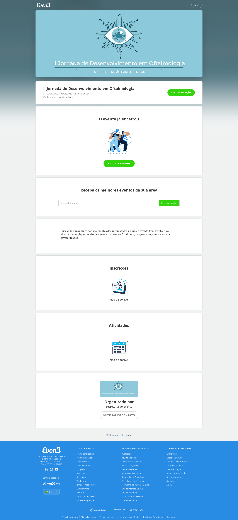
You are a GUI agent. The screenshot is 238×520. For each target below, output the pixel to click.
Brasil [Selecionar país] (51, 491)
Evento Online (82, 461)
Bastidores (172, 517)
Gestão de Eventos (130, 469)
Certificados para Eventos (133, 496)
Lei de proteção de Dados (128, 517)
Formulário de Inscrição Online (135, 485)
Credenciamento (129, 500)
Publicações (127, 454)
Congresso (81, 469)
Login (196, 5)
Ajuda (169, 485)
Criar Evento (172, 454)
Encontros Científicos (85, 496)
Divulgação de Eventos (132, 461)
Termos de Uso (107, 517)
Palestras (80, 492)
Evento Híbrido (83, 465)
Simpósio (80, 473)
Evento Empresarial (85, 454)
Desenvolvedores (174, 477)
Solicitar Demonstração (177, 461)
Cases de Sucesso (175, 458)
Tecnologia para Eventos (133, 481)
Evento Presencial (84, 458)
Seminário (81, 477)
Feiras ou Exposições (85, 500)
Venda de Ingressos (130, 465)
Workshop (81, 481)
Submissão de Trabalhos (133, 477)
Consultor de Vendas (176, 465)
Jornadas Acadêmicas (85, 485)
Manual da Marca (88, 517)
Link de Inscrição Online (132, 488)
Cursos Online (82, 488)
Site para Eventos (129, 492)
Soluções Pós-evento (131, 473)
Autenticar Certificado (176, 473)
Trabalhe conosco (70, 517)
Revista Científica (129, 458)
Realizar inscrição (181, 92)
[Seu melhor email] (108, 203)
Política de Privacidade (153, 517)
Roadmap (171, 481)
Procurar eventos (119, 163)
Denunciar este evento (119, 435)
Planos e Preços (174, 469)
